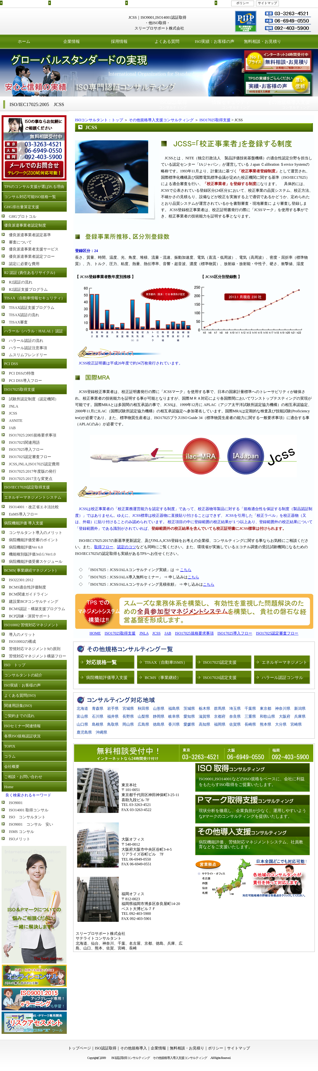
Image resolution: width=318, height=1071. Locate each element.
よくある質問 (167, 41)
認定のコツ (126, 547)
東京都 (265, 708)
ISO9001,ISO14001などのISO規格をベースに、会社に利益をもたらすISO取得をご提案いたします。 (252, 781)
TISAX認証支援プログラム (31, 307)
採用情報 (119, 41)
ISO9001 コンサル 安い (31, 824)
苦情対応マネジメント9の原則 (34, 649)
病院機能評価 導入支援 (23, 523)
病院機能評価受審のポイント (34, 540)
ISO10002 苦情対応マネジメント (31, 625)
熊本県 (265, 724)
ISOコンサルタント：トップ (99, 120)
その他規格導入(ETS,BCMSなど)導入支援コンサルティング (170, 2)
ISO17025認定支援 (220, 662)
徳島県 (158, 724)
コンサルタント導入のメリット (35, 532)
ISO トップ (14, 665)
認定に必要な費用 (24, 264)
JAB (12, 428)
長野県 (128, 716)
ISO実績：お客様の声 (215, 41)
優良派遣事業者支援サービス (34, 249)
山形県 (158, 708)
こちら (185, 570)
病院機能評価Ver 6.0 (26, 547)
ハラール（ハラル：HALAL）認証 (33, 331)
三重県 (250, 716)
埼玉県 (235, 708)
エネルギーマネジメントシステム (32, 497)
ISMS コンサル (21, 831)
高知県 (204, 724)
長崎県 (250, 724)
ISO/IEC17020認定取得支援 (27, 487)
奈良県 (235, 716)
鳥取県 (113, 724)
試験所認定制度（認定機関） (34, 399)
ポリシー (242, 3)
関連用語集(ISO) (18, 705)
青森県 (97, 708)
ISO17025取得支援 (19, 389)
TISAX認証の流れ (24, 315)
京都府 (219, 716)
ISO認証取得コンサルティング (24, 2)
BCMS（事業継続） (163, 677)
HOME (95, 633)
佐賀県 (235, 724)
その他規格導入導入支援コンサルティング (181, 1058)
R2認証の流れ (20, 282)
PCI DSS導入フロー (25, 380)
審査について (20, 242)
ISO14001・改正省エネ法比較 (34, 507)
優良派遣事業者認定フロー (32, 256)
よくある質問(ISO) (20, 695)
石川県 (97, 716)
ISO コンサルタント (27, 817)
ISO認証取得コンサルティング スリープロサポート (47, 21)
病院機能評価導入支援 (107, 677)
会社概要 (11, 766)
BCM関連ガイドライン (28, 594)
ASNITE (16, 420)
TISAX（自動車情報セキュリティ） (34, 298)
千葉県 (250, 708)
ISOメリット (19, 839)
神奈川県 (282, 708)
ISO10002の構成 (22, 641)
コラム (10, 756)
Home (8, 787)
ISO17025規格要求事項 (194, 633)
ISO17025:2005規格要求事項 (32, 435)
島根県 (97, 724)
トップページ (79, 1048)
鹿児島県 (84, 732)
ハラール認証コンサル (282, 677)
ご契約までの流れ (19, 716)
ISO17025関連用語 (24, 442)
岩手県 (113, 708)
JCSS (13, 413)
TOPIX (9, 746)
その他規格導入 (133, 1048)
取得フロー (103, 547)
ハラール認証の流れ (26, 340)
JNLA (13, 406)
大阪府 (284, 716)
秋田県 (143, 708)
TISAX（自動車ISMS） (166, 662)
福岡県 (219, 724)
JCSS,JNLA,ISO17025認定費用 (34, 464)
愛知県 (189, 716)
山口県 (82, 724)
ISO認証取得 (105, 1048)
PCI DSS (11, 364)
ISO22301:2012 (21, 580)
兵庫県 (300, 716)
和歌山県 (267, 716)
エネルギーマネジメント (284, 662)
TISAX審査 (18, 322)
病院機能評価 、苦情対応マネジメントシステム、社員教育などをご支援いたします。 (251, 844)
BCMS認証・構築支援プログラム (37, 609)
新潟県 (300, 708)
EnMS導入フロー (23, 514)
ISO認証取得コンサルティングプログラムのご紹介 (87, 2)
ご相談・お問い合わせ (23, 777)
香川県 (174, 724)
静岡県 (158, 716)
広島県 (143, 724)
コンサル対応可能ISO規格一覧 (30, 197)
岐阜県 (174, 716)
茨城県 (189, 708)
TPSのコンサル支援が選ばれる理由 (34, 186)
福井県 (113, 716)
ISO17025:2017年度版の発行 (32, 471)
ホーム (24, 41)
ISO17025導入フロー (26, 449)
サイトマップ (267, 3)
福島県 (174, 708)
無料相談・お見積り (262, 41)
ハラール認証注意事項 (28, 348)
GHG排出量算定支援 (21, 207)
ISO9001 (16, 803)
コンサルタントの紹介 (23, 675)
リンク (222, 2)
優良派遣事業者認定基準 (30, 235)
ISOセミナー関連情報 (22, 726)
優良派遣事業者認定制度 (25, 225)
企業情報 (71, 41)
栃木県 (204, 708)
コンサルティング (173, 104)
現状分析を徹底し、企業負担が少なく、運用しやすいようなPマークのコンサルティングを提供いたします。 (252, 813)
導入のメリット (22, 634)
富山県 (82, 716)
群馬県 (219, 708)
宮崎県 (296, 724)
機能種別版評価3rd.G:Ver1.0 (32, 554)
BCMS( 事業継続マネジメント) (30, 570)
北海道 (82, 708)
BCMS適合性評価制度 (27, 587)
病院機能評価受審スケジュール (35, 561)
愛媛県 (189, 724)
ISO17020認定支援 (220, 677)
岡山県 (128, 724)
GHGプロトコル (22, 216)
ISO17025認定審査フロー (30, 457)
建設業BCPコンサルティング (33, 601)
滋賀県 (204, 716)
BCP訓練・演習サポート (30, 616)
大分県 (281, 724)
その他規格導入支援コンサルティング (161, 120)
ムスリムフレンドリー (28, 355)
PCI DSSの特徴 (21, 373)
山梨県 (143, 716)
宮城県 (128, 708)
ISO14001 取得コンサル (28, 810)
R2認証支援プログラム (28, 289)
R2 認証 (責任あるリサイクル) (29, 272)
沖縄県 (101, 732)
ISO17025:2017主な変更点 (30, 478)
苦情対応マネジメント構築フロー (37, 656)
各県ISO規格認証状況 (22, 736)
